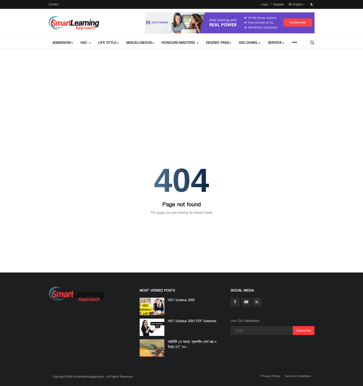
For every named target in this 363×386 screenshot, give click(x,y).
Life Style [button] (108, 43)
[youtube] (246, 302)
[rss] (256, 302)
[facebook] (235, 302)
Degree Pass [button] (218, 43)
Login (264, 4)
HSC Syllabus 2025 (181, 300)
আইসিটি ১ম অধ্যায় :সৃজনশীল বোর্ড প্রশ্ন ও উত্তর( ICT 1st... (192, 344)
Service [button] (276, 43)
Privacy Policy (270, 376)
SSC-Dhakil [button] (249, 43)
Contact (54, 4)
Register (278, 4)
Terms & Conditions (298, 376)
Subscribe (303, 330)
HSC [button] (85, 43)
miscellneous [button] (140, 43)
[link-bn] (230, 22)
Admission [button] (62, 43)
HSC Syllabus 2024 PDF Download (192, 321)
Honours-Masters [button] (180, 43)
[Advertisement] (182, 83)
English (296, 4)
